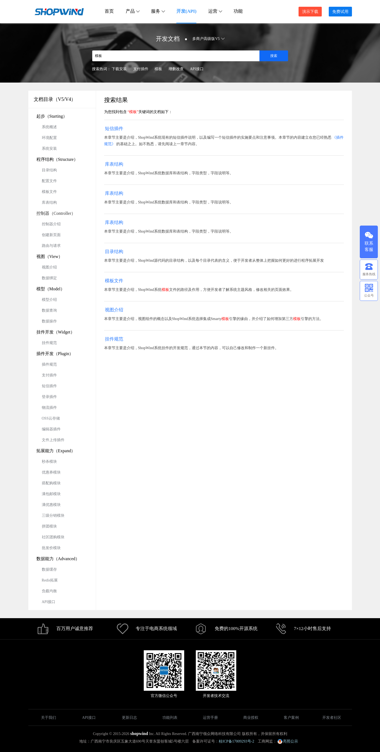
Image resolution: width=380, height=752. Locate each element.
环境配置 (49, 138)
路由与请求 (51, 246)
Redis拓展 (50, 580)
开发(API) (186, 11)
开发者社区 (331, 718)
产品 (132, 11)
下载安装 (119, 69)
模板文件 (49, 192)
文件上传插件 (53, 440)
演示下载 (310, 11)
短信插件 (49, 386)
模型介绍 (49, 300)
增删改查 (176, 69)
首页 (109, 11)
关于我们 (48, 718)
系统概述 (49, 127)
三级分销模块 (53, 515)
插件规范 (49, 364)
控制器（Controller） (56, 213)
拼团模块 (49, 526)
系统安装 (49, 149)
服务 (158, 11)
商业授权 (250, 718)
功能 (238, 11)
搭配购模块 (51, 483)
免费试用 (340, 11)
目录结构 (49, 170)
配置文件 (49, 181)
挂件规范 (49, 343)
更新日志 (129, 718)
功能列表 (169, 718)
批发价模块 (51, 548)
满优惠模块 (51, 505)
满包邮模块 (51, 494)
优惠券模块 (51, 472)
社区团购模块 (53, 537)
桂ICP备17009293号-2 (236, 741)
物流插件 (49, 408)
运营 (215, 11)
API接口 (197, 69)
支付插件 (140, 69)
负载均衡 (49, 591)
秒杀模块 (49, 462)
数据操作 (49, 321)
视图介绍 (49, 267)
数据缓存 (49, 569)
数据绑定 (49, 278)
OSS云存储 (51, 418)
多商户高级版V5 (208, 39)
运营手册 (210, 718)
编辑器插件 (51, 429)
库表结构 (49, 202)
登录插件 (49, 397)
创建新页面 (51, 235)
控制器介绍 (51, 224)
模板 (158, 69)
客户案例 (291, 718)
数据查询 (49, 310)
